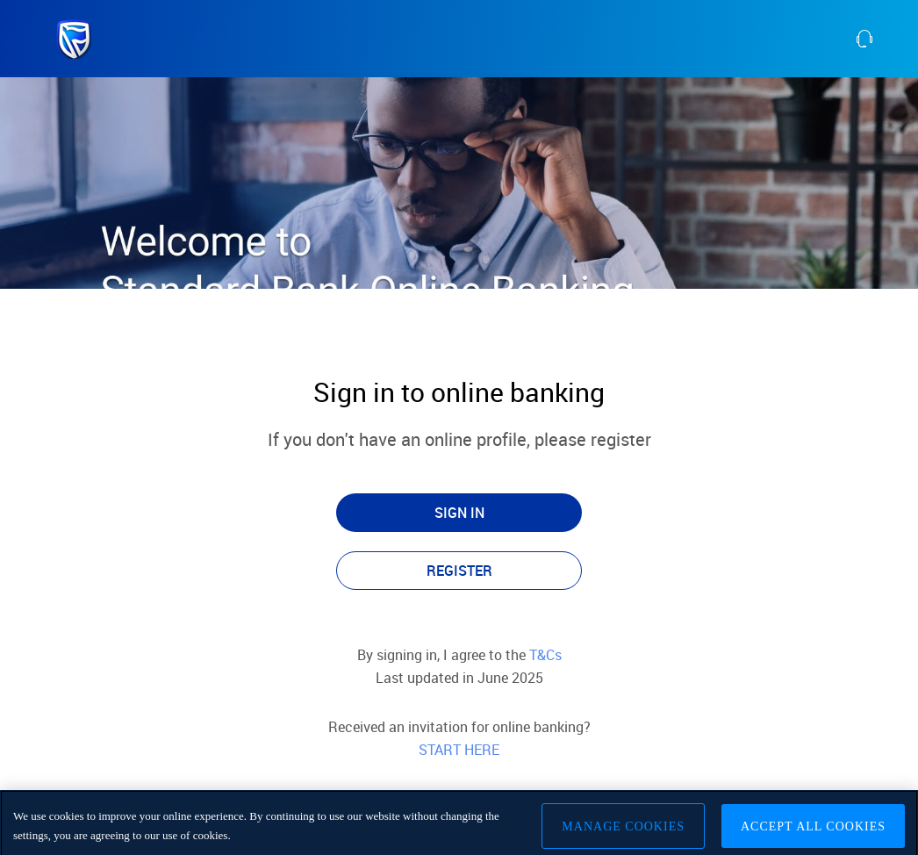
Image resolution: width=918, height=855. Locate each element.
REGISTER (459, 570)
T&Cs (544, 655)
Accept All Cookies (813, 830)
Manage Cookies (623, 830)
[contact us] (886, 39)
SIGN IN (459, 512)
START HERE (459, 749)
